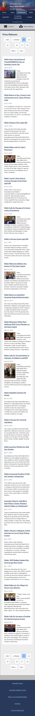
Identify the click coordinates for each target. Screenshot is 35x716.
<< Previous (16, 39)
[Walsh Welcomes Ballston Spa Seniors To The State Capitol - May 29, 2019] (17, 277)
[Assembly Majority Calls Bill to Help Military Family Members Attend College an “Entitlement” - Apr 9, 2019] (17, 514)
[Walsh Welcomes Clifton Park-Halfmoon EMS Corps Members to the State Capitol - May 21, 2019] (17, 337)
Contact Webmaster (17, 710)
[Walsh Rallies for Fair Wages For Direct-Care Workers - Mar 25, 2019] (17, 600)
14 (7, 45)
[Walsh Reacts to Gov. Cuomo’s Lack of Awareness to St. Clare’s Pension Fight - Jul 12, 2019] (17, 106)
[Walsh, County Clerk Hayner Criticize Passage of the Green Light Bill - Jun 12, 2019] (17, 190)
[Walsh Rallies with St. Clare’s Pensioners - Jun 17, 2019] (17, 160)
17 (22, 45)
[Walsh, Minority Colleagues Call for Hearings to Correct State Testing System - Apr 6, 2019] (17, 544)
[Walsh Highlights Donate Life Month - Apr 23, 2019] (17, 404)
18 (27, 45)
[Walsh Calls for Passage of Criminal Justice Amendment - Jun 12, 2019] (17, 221)
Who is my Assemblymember (17, 697)
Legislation (5, 17)
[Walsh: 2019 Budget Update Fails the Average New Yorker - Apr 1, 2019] (17, 571)
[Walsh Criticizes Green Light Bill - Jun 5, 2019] (17, 249)
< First (7, 39)
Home (4, 12)
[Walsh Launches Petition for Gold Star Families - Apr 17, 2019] (17, 459)
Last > (22, 51)
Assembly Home (18, 22)
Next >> (13, 51)
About (12, 12)
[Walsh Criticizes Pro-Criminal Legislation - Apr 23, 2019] (17, 431)
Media (31, 12)
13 (29, 39)
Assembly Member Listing (17, 690)
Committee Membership (18, 17)
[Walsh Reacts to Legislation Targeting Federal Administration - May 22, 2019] (17, 306)
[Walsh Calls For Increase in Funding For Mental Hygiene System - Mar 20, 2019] (17, 631)
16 (17, 45)
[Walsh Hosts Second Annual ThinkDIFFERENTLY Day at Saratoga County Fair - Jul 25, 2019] (17, 74)
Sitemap (17, 703)
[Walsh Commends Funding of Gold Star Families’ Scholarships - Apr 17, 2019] (17, 486)
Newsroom (21, 12)
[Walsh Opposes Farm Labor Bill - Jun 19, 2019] (17, 132)
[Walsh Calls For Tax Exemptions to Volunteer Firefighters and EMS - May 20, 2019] (17, 372)
